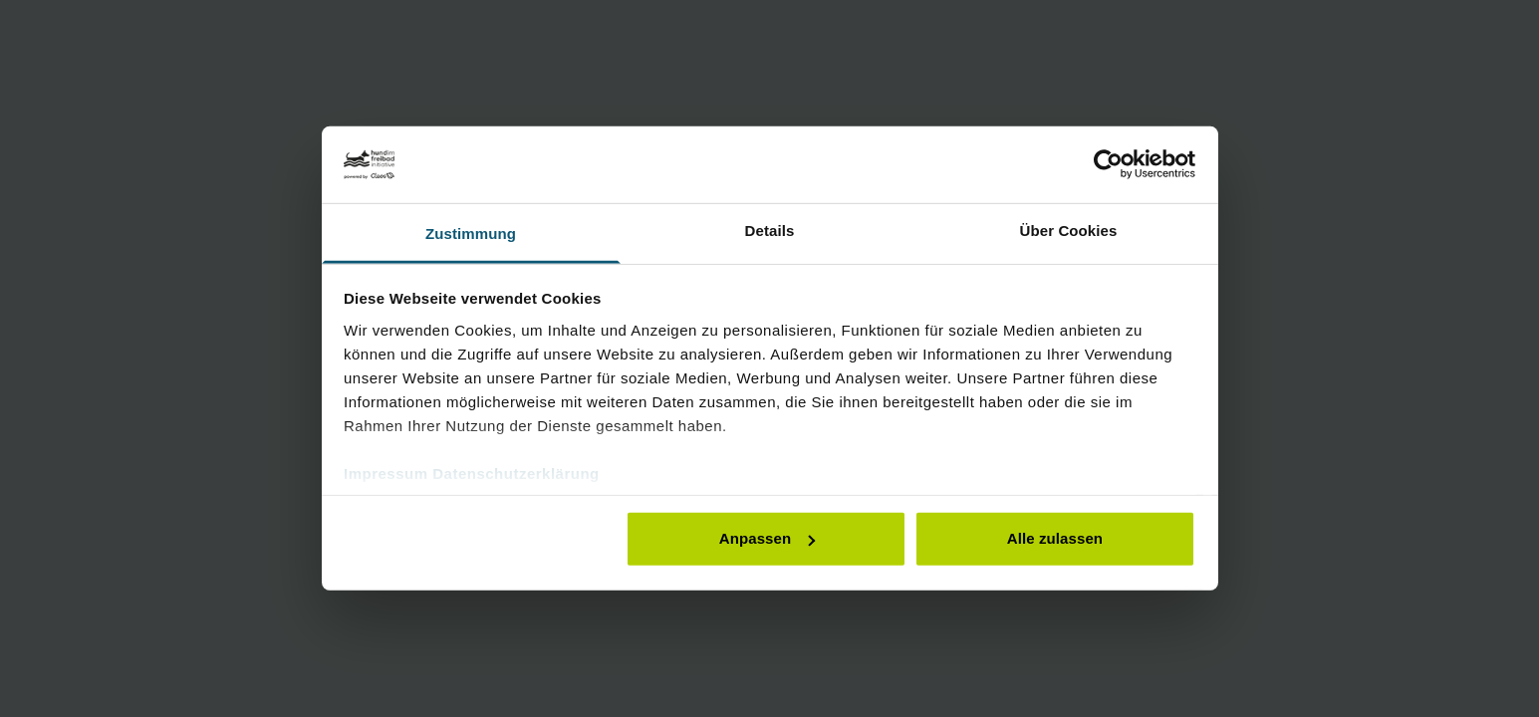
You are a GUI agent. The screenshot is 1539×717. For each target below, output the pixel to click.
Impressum (386, 473)
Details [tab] (770, 230)
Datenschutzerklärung (516, 473)
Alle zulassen (1055, 538)
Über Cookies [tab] (1069, 230)
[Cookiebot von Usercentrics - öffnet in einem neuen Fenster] (1108, 164)
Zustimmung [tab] (470, 233)
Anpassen (767, 538)
